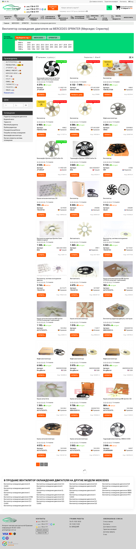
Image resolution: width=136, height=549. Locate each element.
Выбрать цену (76, 95)
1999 (47, 49)
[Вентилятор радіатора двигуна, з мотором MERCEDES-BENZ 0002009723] (118, 309)
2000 (28, 47)
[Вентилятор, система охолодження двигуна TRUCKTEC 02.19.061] (118, 228)
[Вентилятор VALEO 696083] (118, 189)
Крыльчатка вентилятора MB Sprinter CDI (117, 399)
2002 (38, 47)
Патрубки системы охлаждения (14, 133)
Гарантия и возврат (111, 1)
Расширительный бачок (12, 130)
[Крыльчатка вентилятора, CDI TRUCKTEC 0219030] (51, 189)
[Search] (109, 7)
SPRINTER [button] (54, 38)
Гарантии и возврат (110, 529)
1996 (33, 49)
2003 (42, 47)
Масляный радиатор (11, 125)
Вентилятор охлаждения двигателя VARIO (116, 490)
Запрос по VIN (42, 533)
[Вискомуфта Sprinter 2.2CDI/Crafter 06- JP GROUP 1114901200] (52, 149)
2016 (56, 45)
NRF (8, 76)
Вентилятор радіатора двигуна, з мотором (117, 319)
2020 (28, 42)
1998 (42, 49)
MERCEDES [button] (39, 38)
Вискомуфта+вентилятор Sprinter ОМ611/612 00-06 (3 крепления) (48, 79)
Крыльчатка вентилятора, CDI (47, 198)
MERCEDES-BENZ (12, 73)
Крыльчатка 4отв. (43, 399)
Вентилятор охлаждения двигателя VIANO (117, 492)
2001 (33, 47)
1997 (38, 49)
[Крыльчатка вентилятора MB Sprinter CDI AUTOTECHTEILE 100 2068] (118, 389)
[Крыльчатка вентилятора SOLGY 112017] (85, 309)
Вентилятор (74, 78)
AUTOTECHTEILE (12, 62)
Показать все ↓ (9, 93)
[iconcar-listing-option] (132, 57)
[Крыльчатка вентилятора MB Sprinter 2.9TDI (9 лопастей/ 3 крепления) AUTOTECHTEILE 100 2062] (51, 309)
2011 (33, 45)
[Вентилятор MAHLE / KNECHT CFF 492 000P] (85, 68)
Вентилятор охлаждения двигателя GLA (50, 495)
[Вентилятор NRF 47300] (118, 148)
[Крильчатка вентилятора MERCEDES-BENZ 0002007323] (85, 389)
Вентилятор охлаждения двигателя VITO (116, 495)
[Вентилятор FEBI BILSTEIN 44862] (51, 109)
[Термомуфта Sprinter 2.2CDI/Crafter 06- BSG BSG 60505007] (85, 149)
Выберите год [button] (23, 38)
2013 (42, 45)
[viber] (7, 538)
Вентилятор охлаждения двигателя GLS (83, 484)
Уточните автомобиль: (8, 37)
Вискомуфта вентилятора (12, 135)
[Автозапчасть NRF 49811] (85, 229)
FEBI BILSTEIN (14, 65)
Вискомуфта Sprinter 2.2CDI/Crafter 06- (50, 158)
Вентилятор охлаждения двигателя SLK (83, 503)
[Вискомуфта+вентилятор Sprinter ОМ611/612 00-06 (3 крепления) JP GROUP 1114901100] (52, 68)
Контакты (123, 1)
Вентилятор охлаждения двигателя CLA (17, 499)
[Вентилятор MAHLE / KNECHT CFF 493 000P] (85, 109)
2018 (65, 45)
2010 (28, 45)
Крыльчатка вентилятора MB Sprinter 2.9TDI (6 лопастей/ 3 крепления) (116, 279)
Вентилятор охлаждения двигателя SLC (83, 501)
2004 (47, 47)
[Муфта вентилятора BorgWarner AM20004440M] (85, 349)
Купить (41, 95)
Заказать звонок (42, 530)
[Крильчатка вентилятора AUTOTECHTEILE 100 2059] (85, 429)
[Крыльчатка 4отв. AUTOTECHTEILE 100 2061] (51, 389)
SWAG (10, 81)
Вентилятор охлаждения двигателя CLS (50, 484)
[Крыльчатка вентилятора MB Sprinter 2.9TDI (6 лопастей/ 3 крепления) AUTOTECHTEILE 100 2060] (118, 269)
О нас (105, 534)
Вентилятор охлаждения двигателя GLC (50, 497)
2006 (56, 47)
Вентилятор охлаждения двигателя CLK (17, 505)
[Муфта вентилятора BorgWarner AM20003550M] (51, 349)
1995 (28, 49)
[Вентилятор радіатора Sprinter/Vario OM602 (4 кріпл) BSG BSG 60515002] (52, 229)
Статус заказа (108, 521)
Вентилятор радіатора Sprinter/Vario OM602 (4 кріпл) (49, 239)
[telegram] (3, 538)
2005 (51, 47)
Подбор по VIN (53, 8)
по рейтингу (51, 57)
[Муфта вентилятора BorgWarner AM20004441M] (118, 349)
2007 (60, 47)
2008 (65, 47)
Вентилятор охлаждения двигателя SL (83, 499)
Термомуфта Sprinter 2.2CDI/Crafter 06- (83, 158)
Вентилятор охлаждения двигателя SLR (116, 484)
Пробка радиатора (10, 127)
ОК (26, 105)
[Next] (46, 464)
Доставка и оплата (96, 1)
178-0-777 (31, 6)
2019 (69, 45)
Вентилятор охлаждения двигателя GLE (50, 499)
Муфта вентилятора (110, 118)
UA (4, 1)
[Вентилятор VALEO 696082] (84, 189)
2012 (38, 45)
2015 (51, 45)
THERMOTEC (11, 84)
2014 (47, 45)
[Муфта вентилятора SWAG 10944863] (118, 109)
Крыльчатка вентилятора (79, 319)
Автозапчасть (75, 238)
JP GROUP (10, 68)
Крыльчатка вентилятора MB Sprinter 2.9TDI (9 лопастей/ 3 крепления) (50, 319)
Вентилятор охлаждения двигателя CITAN (18, 497)
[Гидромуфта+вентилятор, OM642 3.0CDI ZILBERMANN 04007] (118, 429)
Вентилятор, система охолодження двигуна (115, 239)
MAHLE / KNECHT (13, 70)
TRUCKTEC (10, 87)
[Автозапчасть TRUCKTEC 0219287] (85, 269)
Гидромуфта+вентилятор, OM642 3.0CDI (116, 439)
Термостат (7, 122)
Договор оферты (109, 532)
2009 (69, 47)
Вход (131, 1)
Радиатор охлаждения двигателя (15, 116)
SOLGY (9, 79)
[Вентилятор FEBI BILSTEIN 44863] (118, 68)
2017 (60, 45)
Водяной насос (9, 119)
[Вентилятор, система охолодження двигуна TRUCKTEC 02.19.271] (51, 269)
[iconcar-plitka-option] (130, 57)
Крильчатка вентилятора (78, 399)
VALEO (10, 90)
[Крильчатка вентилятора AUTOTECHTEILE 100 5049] (51, 428)
